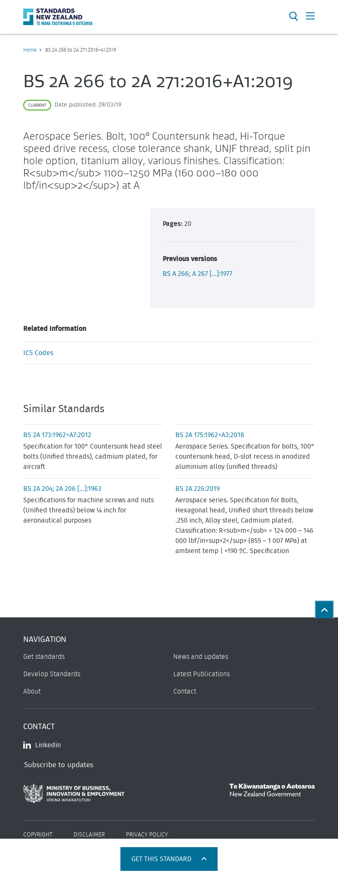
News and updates (200, 656)
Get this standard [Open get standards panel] (162, 859)
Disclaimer (89, 835)
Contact (184, 691)
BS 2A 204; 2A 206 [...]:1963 (62, 488)
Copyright (37, 835)
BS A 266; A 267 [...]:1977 (197, 273)
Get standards (44, 656)
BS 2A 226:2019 (197, 488)
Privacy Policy (147, 835)
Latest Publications (201, 674)
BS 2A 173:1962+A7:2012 (57, 435)
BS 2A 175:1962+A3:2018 (209, 435)
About (32, 691)
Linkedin (42, 745)
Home (29, 49)
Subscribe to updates (58, 764)
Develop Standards (51, 674)
